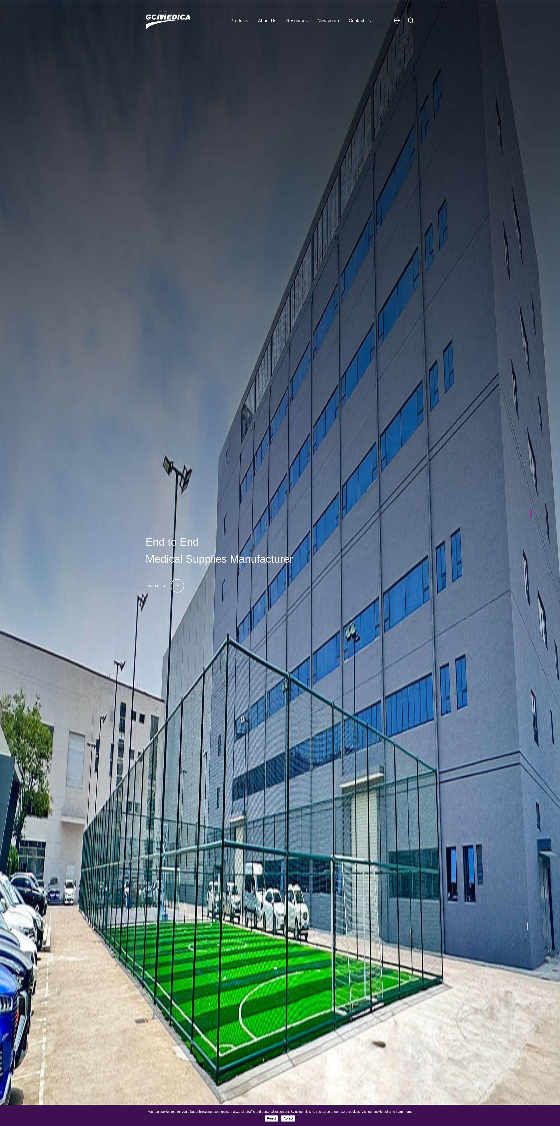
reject (271, 1118)
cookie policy (383, 1111)
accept (288, 1118)
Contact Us (360, 20)
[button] (531, 513)
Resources (297, 20)
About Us (267, 20)
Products (239, 20)
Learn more (165, 585)
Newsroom (328, 20)
